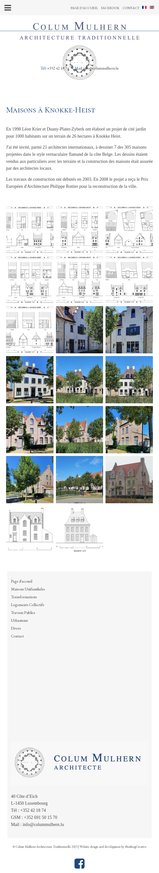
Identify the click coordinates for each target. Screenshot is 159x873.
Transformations (24, 596)
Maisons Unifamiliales (28, 589)
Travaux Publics (23, 612)
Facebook (110, 8)
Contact (131, 8)
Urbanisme (19, 620)
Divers (16, 628)
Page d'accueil (84, 8)
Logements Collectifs (27, 604)
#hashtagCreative (136, 847)
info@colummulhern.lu (100, 68)
